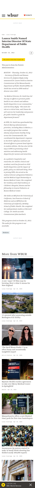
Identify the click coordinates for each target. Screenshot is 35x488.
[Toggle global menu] (3, 16)
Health (4, 389)
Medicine (6, 232)
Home (3, 34)
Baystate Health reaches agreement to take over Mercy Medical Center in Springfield (16, 384)
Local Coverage (11, 34)
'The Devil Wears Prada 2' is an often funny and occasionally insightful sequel (14, 350)
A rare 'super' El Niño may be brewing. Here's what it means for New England (16, 283)
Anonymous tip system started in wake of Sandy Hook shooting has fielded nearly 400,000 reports (16, 450)
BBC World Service (14, 486)
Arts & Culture (7, 355)
